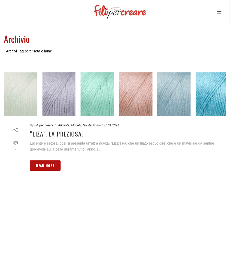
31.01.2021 (111, 125)
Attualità (63, 125)
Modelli (76, 125)
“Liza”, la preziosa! (56, 133)
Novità (87, 125)
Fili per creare (43, 125)
